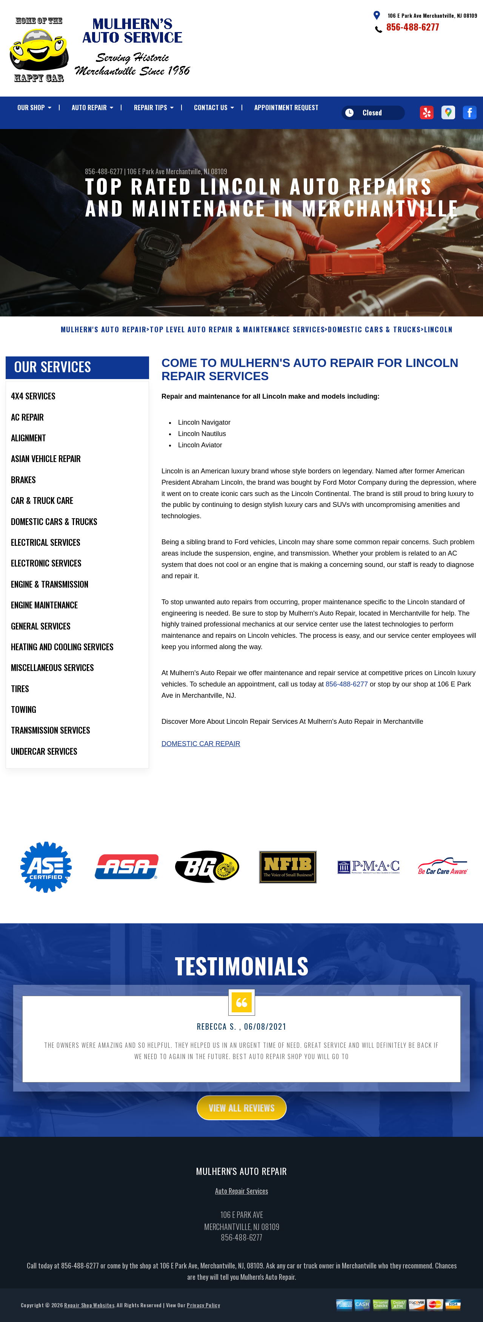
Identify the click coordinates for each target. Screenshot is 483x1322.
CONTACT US (211, 107)
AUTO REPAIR (89, 107)
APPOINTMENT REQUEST (286, 107)
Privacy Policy (203, 1312)
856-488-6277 (412, 26)
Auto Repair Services (241, 1198)
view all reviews (242, 1115)
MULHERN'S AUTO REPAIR (104, 337)
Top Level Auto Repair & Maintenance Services (237, 337)
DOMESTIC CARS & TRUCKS (374, 337)
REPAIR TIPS (150, 107)
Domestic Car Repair (201, 751)
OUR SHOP (31, 107)
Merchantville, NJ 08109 (196, 171)
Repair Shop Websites (89, 1312)
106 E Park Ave (146, 171)
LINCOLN (438, 337)
